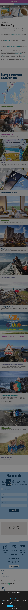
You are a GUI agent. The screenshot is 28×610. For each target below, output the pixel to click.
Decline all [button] (17, 605)
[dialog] (14, 600)
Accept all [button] (10, 605)
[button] (14, 598)
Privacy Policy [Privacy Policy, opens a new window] (23, 597)
